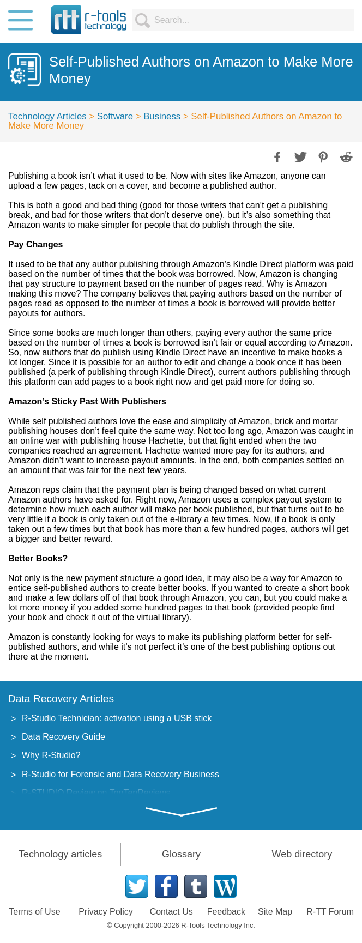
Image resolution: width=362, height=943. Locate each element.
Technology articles (60, 854)
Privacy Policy (106, 911)
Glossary (181, 854)
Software (115, 116)
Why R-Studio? (51, 755)
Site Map (275, 911)
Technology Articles (47, 116)
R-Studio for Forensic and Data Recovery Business (120, 774)
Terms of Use (34, 911)
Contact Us (171, 911)
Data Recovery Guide (63, 736)
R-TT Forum (330, 911)
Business (161, 116)
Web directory (302, 854)
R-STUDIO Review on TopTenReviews (96, 792)
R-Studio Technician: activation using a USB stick (117, 718)
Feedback (226, 911)
